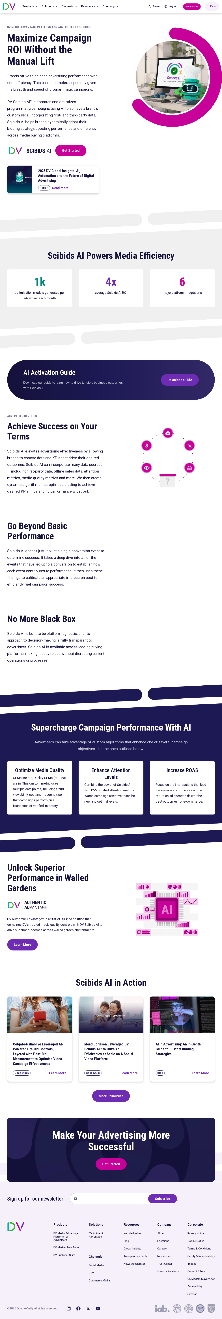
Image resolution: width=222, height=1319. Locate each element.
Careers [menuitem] (162, 1248)
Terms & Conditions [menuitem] (199, 1248)
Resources (88, 6)
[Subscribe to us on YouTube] (98, 1308)
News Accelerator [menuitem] (134, 1263)
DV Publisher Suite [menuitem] (64, 1255)
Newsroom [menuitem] (164, 1256)
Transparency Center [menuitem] (136, 1256)
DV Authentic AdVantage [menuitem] (96, 1235)
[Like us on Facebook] (78, 1308)
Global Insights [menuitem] (132, 1248)
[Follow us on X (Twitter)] (88, 1308)
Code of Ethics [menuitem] (196, 1271)
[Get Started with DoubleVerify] (192, 6)
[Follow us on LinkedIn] (69, 1308)
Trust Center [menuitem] (164, 1263)
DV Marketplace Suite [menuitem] (66, 1247)
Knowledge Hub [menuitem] (133, 1233)
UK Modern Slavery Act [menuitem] (201, 1279)
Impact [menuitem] (191, 1263)
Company (109, 6)
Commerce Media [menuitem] (99, 1280)
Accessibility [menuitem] (194, 1286)
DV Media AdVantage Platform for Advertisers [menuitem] (66, 1237)
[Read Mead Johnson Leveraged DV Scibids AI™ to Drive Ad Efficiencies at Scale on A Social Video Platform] (129, 1073)
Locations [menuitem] (163, 1241)
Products (28, 6)
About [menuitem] (161, 1233)
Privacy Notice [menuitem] (195, 1233)
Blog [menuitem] (126, 1241)
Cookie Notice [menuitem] (195, 1241)
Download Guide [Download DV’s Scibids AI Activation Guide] (180, 380)
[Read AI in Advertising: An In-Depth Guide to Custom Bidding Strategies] (200, 1073)
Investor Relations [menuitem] (168, 1271)
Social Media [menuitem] (96, 1265)
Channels (67, 6)
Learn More (22, 945)
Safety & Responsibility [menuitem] (201, 1256)
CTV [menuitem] (91, 1273)
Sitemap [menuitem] (192, 1294)
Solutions (48, 6)
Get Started (71, 150)
